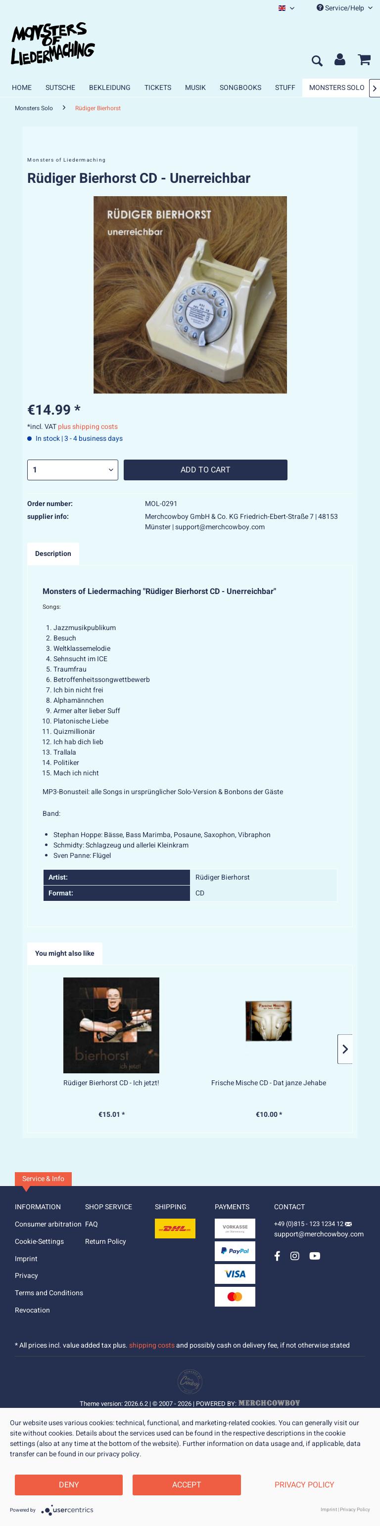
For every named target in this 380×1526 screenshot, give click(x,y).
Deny (69, 1485)
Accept (186, 1485)
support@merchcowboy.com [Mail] (319, 1230)
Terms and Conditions (49, 1293)
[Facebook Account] (277, 1256)
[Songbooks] (240, 88)
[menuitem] (286, 8)
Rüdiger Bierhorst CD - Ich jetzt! (111, 1083)
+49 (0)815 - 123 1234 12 (309, 1224)
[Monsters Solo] (337, 88)
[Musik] (195, 88)
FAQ (91, 1224)
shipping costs (152, 1345)
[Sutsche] (60, 88)
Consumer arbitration (48, 1224)
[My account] (340, 62)
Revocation (32, 1310)
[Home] (22, 88)
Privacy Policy (304, 1485)
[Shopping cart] (364, 62)
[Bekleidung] (110, 88)
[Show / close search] (317, 62)
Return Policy (105, 1241)
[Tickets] (158, 88)
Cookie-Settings (39, 1241)
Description (53, 554)
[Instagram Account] (294, 1256)
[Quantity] (72, 470)
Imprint (26, 1259)
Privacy (26, 1276)
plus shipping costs (88, 427)
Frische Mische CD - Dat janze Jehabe (268, 1083)
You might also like (65, 953)
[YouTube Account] (315, 1256)
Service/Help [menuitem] (345, 8)
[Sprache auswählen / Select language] (286, 8)
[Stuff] (285, 88)
